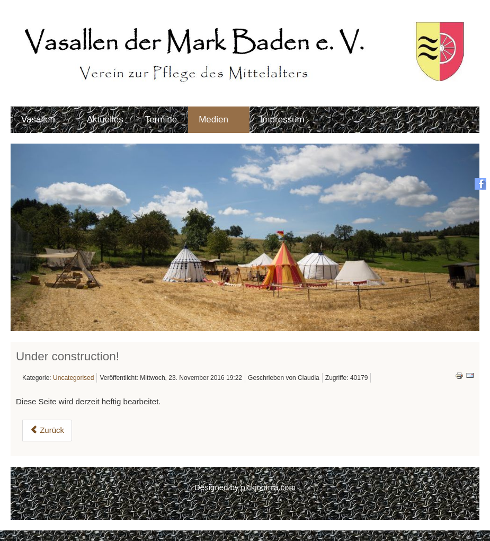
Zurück (47, 429)
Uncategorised (73, 378)
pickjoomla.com (268, 487)
